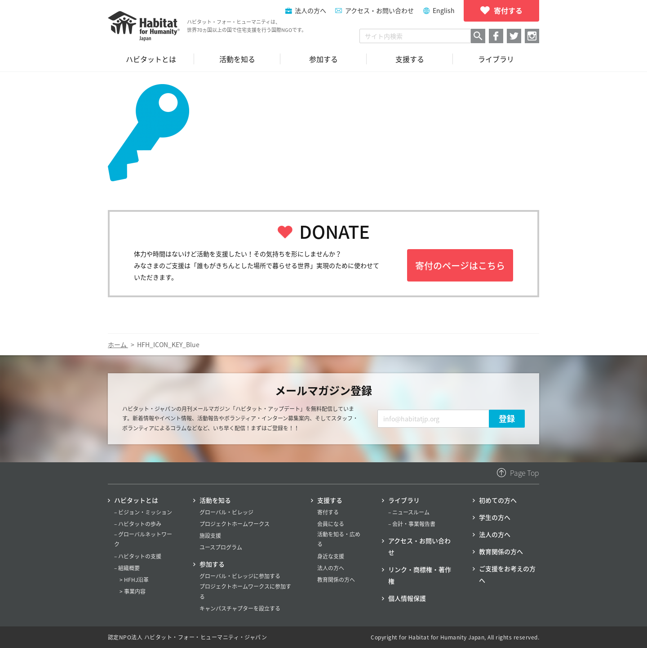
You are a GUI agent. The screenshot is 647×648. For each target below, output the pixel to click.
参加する (212, 563)
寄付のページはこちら (460, 265)
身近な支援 (330, 556)
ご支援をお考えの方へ (507, 574)
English (444, 10)
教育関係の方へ (336, 580)
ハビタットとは (136, 500)
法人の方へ (330, 568)
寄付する (328, 512)
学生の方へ (494, 517)
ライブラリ (404, 500)
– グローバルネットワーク (143, 539)
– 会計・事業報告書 (411, 524)
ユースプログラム (220, 547)
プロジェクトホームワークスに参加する (245, 591)
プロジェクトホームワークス (234, 524)
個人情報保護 (407, 598)
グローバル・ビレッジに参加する (239, 576)
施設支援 (210, 536)
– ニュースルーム (409, 512)
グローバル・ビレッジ (226, 512)
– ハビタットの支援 (137, 556)
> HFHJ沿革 (134, 580)
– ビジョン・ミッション (143, 512)
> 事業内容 (133, 591)
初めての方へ (498, 500)
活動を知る (215, 500)
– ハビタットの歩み (137, 524)
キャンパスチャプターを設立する (239, 608)
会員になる (330, 524)
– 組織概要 (127, 568)
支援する (329, 500)
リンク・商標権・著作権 (419, 575)
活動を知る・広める (338, 539)
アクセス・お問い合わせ (379, 10)
